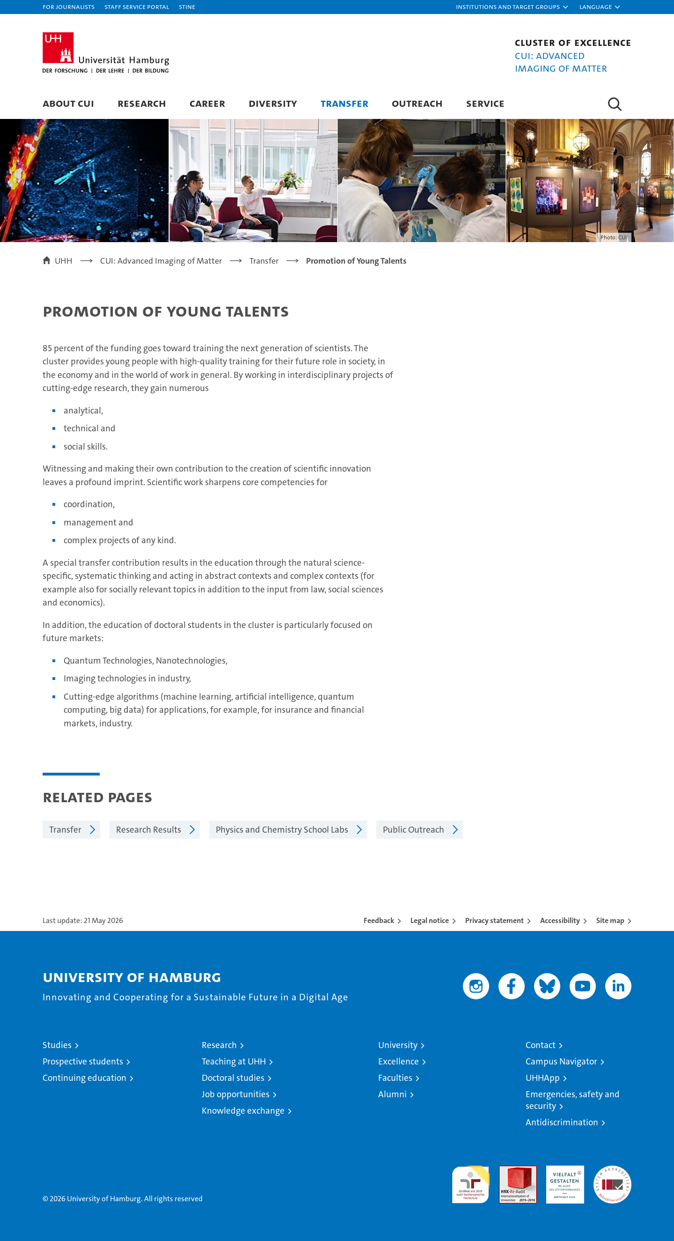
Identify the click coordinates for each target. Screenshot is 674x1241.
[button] (512, 7)
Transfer (344, 103)
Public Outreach (413, 829)
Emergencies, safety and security (573, 1100)
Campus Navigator (561, 1061)
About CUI (68, 103)
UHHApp (543, 1078)
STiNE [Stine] (187, 6)
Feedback (379, 920)
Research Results (148, 829)
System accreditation (612, 1175)
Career (207, 103)
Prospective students (83, 1061)
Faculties (395, 1078)
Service (485, 103)
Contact (541, 1045)
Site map (610, 920)
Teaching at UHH (234, 1061)
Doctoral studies (233, 1078)
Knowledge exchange (243, 1110)
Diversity (273, 103)
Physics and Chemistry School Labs (282, 829)
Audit (508, 1170)
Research (141, 103)
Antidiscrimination (562, 1122)
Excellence (398, 1061)
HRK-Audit (562, 1170)
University (398, 1045)
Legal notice (429, 920)
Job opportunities (236, 1094)
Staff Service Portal (136, 6)
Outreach (417, 103)
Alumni (392, 1094)
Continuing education (84, 1078)
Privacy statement (494, 920)
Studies (57, 1045)
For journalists (69, 6)
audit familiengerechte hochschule (471, 1180)
